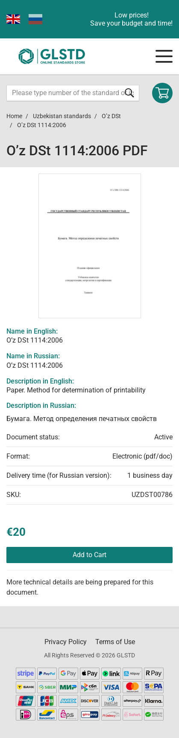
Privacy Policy (65, 642)
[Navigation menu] (164, 56)
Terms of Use (115, 642)
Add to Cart (89, 555)
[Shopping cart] (162, 93)
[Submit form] (129, 93)
